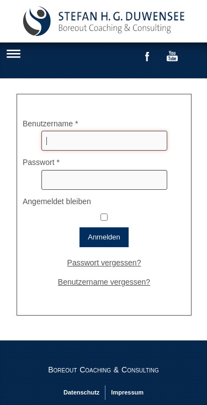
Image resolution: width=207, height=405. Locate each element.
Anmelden (104, 237)
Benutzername (50, 123)
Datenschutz (81, 392)
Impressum (127, 392)
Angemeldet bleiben (57, 201)
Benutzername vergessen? (104, 282)
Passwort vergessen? (104, 262)
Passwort (41, 162)
